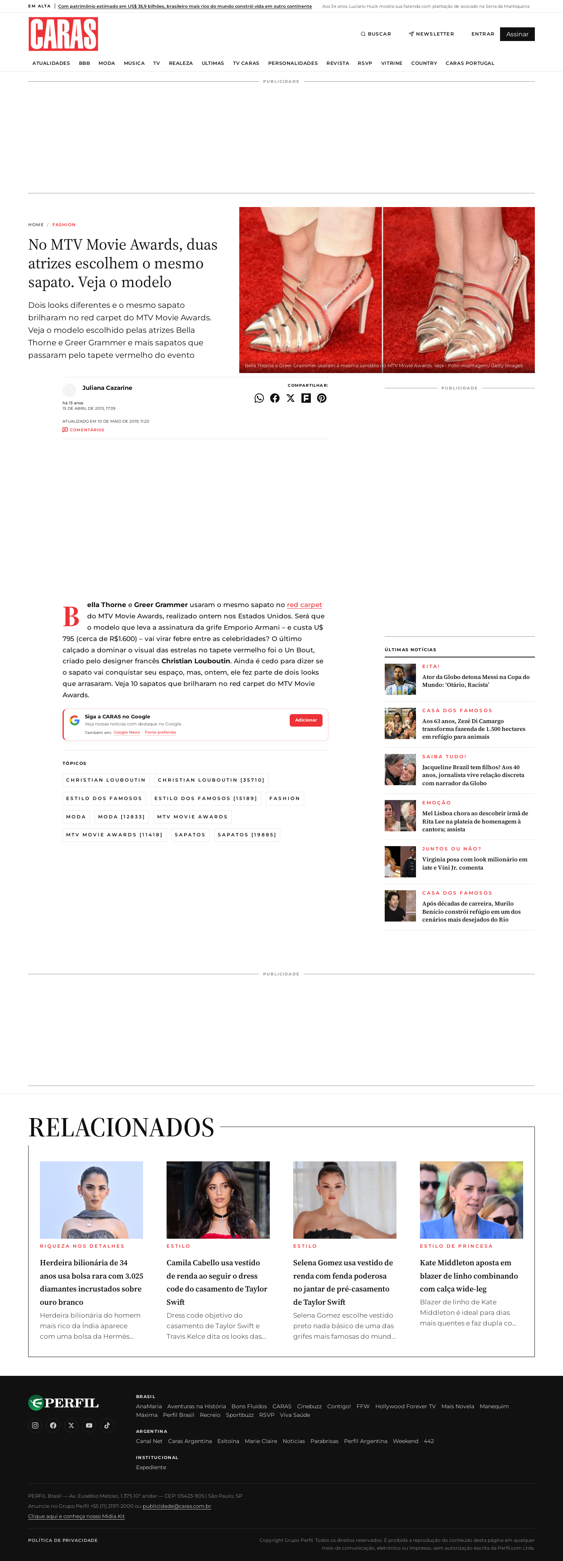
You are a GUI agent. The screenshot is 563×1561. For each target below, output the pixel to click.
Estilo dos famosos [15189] (206, 798)
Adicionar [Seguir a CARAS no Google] (306, 720)
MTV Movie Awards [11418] (114, 835)
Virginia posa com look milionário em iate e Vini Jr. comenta (474, 863)
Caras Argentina (190, 1441)
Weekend (405, 1441)
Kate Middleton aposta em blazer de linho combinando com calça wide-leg (469, 1275)
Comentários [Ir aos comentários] (83, 429)
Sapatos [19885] (247, 835)
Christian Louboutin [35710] (211, 780)
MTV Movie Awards (192, 817)
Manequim (494, 1406)
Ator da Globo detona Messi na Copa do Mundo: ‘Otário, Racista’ (476, 681)
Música (134, 63)
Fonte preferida (160, 732)
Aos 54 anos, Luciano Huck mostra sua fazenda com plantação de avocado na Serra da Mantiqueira (425, 6)
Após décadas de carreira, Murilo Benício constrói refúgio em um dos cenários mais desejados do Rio (471, 911)
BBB (84, 63)
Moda (107, 63)
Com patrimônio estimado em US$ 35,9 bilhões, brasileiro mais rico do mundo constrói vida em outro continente (185, 6)
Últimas (213, 63)
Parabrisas (324, 1441)
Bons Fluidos (249, 1406)
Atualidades (51, 63)
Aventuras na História (196, 1406)
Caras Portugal (470, 63)
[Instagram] (35, 1425)
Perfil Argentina (365, 1441)
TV (156, 63)
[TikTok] (107, 1425)
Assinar (517, 34)
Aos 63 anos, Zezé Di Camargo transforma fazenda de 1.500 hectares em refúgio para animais (473, 729)
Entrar (483, 34)
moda (76, 817)
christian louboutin (106, 780)
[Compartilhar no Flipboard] (306, 398)
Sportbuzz (240, 1414)
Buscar (375, 34)
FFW (363, 1406)
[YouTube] (89, 1425)
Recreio (210, 1414)
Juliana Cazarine (107, 387)
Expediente (151, 1467)
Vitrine (392, 63)
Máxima (147, 1414)
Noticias (294, 1441)
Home (36, 225)
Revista (337, 63)
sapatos (190, 835)
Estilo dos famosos (104, 798)
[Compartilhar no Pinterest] (321, 398)
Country (424, 63)
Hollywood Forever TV (405, 1406)
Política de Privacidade (63, 1540)
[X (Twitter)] (71, 1425)
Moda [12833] (121, 817)
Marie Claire (261, 1441)
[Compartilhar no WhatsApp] (259, 398)
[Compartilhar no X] (290, 398)
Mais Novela (457, 1406)
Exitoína (228, 1441)
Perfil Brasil (178, 1414)
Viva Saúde (295, 1414)
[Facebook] (53, 1425)
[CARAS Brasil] (63, 34)
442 (429, 1441)
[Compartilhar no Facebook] (275, 398)
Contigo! (339, 1406)
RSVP (365, 63)
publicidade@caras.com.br (177, 1506)
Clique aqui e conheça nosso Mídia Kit (76, 1516)
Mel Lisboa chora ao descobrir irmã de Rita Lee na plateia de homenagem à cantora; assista (475, 821)
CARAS (282, 1406)
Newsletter (431, 34)
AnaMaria (149, 1406)
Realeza (181, 63)
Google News (127, 732)
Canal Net (149, 1441)
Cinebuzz (309, 1406)
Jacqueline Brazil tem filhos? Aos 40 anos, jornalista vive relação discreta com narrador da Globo (473, 775)
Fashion (64, 225)
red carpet (304, 605)
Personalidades (293, 63)
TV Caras (246, 63)
